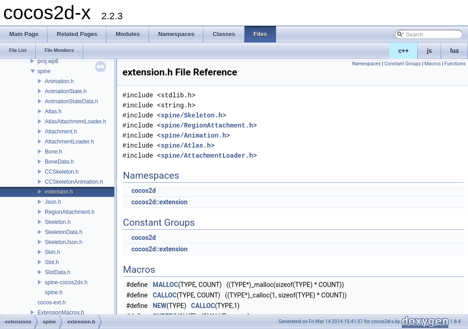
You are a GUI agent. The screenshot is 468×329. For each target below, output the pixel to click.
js (429, 50)
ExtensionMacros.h (60, 312)
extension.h (59, 192)
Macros (433, 64)
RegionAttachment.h (70, 212)
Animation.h (59, 81)
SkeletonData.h (63, 232)
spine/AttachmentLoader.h (207, 155)
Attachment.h (61, 131)
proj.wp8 (47, 61)
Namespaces (366, 64)
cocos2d (143, 190)
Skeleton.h (58, 222)
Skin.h (52, 252)
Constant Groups (402, 64)
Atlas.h (53, 111)
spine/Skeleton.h (191, 115)
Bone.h (53, 152)
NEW (159, 305)
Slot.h (52, 262)
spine (44, 71)
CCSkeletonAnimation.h (74, 182)
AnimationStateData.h (71, 101)
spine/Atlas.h (186, 145)
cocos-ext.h (51, 302)
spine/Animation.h (193, 135)
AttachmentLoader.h (69, 141)
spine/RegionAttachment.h (207, 125)
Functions (455, 64)
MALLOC (165, 284)
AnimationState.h (65, 91)
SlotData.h (57, 272)
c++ (404, 50)
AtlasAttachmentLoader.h (75, 121)
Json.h (53, 202)
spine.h (54, 292)
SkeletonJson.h (63, 242)
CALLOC (164, 295)
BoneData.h (59, 162)
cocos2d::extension (159, 202)
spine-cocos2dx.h (66, 282)
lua (454, 50)
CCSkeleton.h (62, 172)
